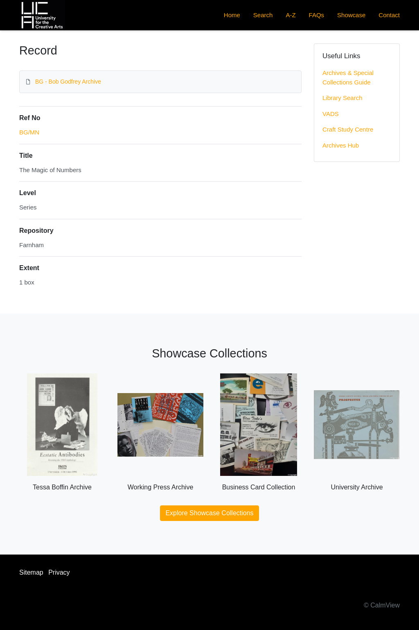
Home (232, 14)
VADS (330, 113)
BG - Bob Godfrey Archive (68, 81)
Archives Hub (340, 145)
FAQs (316, 14)
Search (263, 14)
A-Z (290, 14)
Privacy (59, 572)
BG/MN (29, 132)
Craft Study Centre (347, 129)
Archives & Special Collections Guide (348, 77)
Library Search (342, 97)
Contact (389, 14)
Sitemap (31, 572)
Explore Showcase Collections (209, 512)
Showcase (351, 14)
